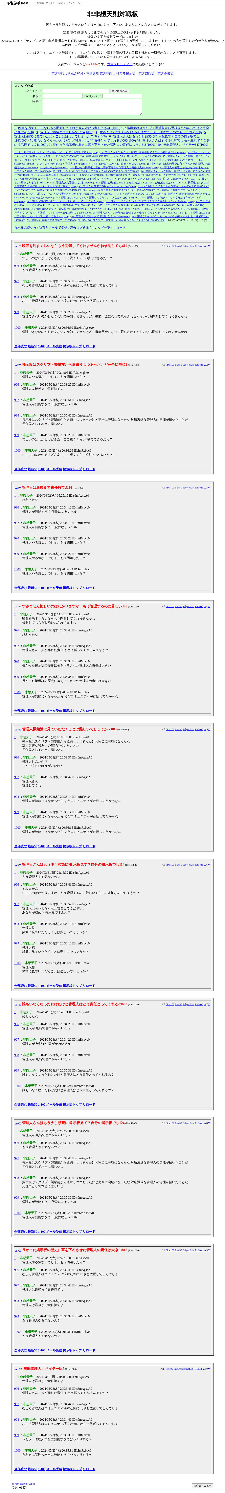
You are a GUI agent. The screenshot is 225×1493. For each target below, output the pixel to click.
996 (16, 268)
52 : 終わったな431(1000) (134, 211)
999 (16, 315)
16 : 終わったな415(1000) (69, 162)
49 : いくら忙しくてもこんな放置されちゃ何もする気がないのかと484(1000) (131, 208)
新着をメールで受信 (53, 230)
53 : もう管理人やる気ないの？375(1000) (173, 211)
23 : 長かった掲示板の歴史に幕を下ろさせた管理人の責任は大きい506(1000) (113, 170)
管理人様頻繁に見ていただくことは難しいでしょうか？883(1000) (60, 139)
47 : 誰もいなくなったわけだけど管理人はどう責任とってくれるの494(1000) (149, 204)
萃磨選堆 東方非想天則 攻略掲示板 (110, 73)
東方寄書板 (165, 73)
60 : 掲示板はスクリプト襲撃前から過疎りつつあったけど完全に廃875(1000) (121, 223)
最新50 (32, 349)
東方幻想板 (146, 73)
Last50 (178, 248)
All (163, 248)
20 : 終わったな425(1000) (130, 166)
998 (16, 299)
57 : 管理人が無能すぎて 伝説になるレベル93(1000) (100, 219)
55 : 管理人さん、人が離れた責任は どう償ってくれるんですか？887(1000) (135, 215)
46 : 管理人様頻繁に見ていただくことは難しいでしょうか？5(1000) (65, 204)
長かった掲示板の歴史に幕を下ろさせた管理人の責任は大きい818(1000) (104, 147)
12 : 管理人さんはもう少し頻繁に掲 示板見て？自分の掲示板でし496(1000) (143, 155)
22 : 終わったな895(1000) (54, 170)
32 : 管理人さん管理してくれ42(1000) (73, 185)
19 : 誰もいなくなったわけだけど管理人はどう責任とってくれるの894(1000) (70, 166)
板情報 (40, 3)
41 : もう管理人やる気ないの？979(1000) (138, 196)
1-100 (41, 349)
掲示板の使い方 (25, 230)
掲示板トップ (72, 349)
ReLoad (199, 248)
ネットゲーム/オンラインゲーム (63, 3)
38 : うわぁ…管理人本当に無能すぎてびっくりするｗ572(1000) (119, 193)
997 (16, 284)
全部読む (20, 349)
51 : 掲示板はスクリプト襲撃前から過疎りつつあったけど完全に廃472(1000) (74, 211)
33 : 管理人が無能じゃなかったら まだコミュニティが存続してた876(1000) (138, 185)
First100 (170, 248)
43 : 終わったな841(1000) (40, 200)
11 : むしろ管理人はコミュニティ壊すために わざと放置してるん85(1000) (56, 155)
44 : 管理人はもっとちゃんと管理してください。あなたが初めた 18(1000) (98, 200)
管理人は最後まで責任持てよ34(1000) (66, 135)
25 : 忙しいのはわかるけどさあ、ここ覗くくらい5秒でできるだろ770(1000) (96, 174)
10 (159, 147)
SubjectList (188, 248)
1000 (17, 330)
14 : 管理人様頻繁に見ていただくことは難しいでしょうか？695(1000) (121, 159)
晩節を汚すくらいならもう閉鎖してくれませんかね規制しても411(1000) (69, 131)
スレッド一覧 (100, 230)
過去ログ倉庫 (79, 230)
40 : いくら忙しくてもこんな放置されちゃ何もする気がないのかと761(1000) (69, 196)
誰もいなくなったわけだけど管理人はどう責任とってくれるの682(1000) (85, 143)
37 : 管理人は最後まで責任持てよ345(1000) (56, 193)
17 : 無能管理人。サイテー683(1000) (105, 162)
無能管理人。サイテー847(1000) (185, 147)
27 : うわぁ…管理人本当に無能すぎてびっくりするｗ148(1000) (67, 177)
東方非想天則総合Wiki (67, 73)
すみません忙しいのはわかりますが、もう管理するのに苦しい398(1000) (151, 135)
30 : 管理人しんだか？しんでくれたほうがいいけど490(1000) (121, 181)
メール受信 (54, 349)
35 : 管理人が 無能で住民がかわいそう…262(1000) (107, 189)
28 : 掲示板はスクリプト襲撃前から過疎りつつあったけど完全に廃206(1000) (148, 177)
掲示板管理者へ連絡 (23, 1486)
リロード (119, 230)
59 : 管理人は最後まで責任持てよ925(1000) (51, 223)
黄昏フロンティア (120, 64)
